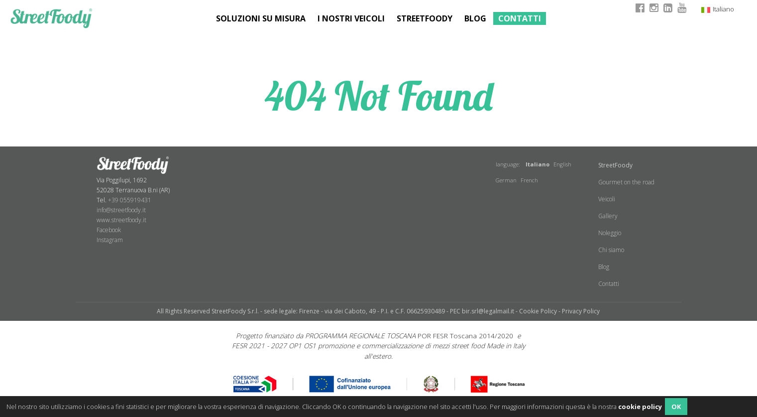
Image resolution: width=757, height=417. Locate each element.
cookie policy (640, 406)
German (506, 180)
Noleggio (609, 233)
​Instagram (110, 240)
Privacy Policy (581, 311)
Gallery (608, 216)
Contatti (519, 18)
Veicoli (606, 199)
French (529, 180)
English (562, 164)
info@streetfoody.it (121, 210)
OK (676, 406)
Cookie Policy (538, 311)
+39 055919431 (129, 200)
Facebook (109, 230)
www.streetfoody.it (121, 220)
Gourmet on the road (626, 182)
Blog (475, 18)
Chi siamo (611, 250)
